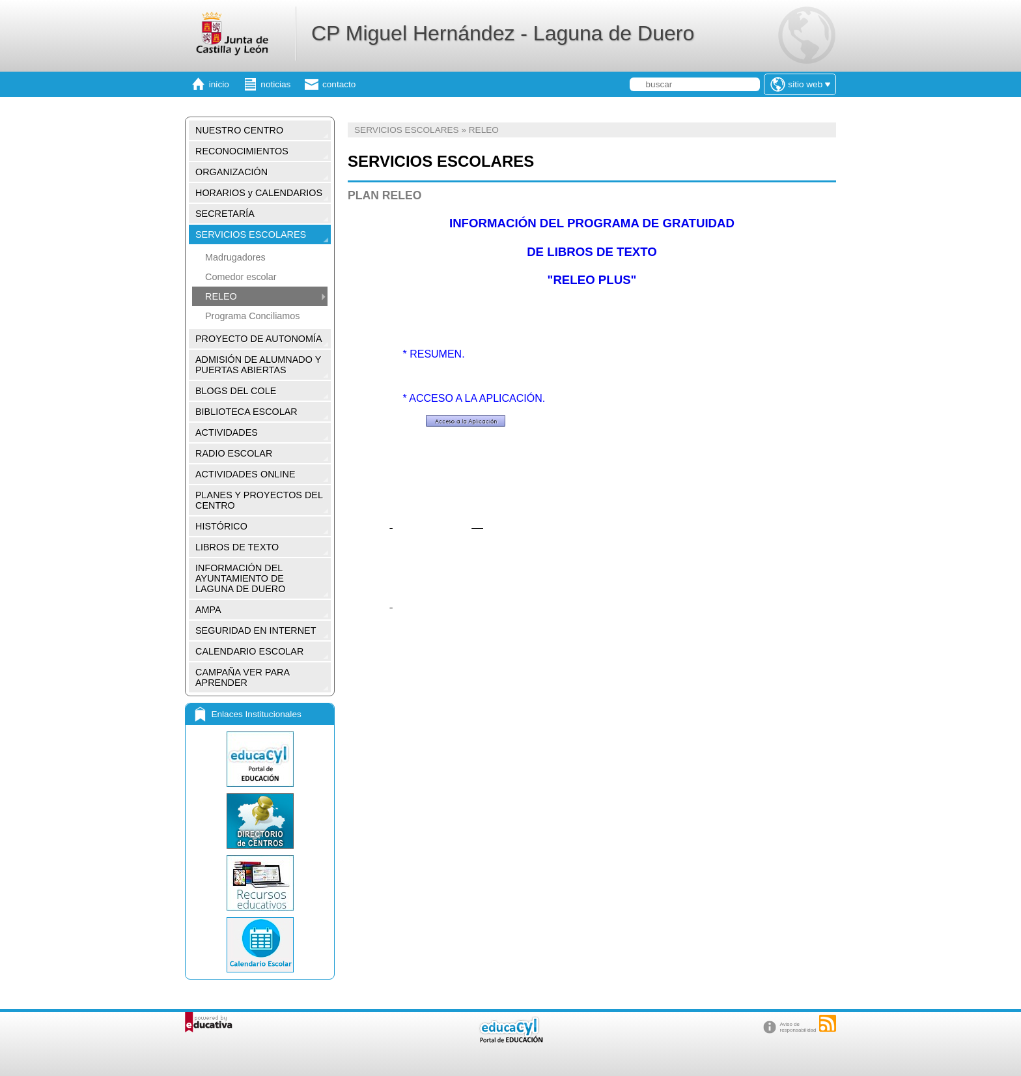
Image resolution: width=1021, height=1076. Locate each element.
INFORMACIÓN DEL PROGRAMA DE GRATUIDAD (591, 223)
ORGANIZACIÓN (231, 172)
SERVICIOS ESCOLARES (250, 234)
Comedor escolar (241, 277)
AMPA (208, 609)
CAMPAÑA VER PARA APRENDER (242, 677)
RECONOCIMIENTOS (241, 151)
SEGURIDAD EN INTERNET (255, 630)
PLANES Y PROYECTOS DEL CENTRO (259, 500)
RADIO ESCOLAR (233, 453)
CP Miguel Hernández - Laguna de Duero (502, 33)
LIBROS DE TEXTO (237, 547)
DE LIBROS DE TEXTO (592, 252)
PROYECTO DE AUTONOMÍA (258, 338)
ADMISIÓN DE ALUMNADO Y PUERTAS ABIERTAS (258, 364)
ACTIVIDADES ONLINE (245, 474)
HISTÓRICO (221, 526)
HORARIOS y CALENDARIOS (258, 193)
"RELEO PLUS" (592, 280)
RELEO (221, 296)
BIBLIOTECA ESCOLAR (246, 411)
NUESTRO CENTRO (239, 130)
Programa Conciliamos (252, 316)
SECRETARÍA (225, 213)
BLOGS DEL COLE (235, 391)
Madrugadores (235, 257)
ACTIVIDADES (226, 432)
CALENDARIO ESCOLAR (249, 651)
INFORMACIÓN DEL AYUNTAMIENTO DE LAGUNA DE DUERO (240, 578)
